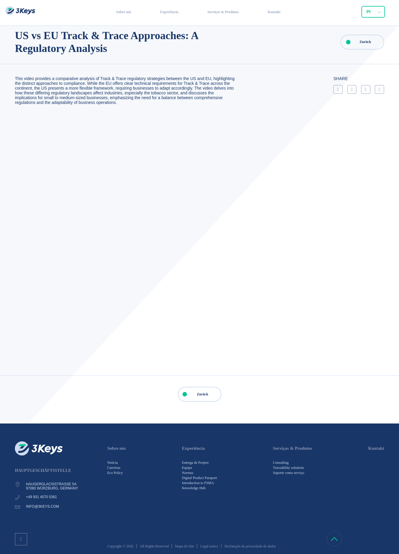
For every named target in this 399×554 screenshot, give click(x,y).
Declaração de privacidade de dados (250, 546)
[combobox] (373, 14)
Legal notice (209, 546)
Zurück (356, 42)
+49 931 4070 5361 (41, 497)
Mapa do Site (184, 546)
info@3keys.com (42, 506)
